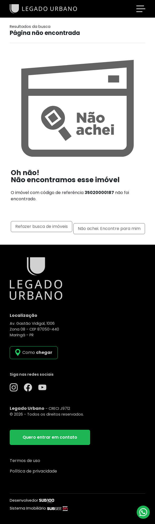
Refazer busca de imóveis (41, 226)
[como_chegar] (34, 352)
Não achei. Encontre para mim (109, 229)
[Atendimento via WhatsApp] (143, 512)
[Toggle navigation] (140, 9)
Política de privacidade (33, 471)
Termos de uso (25, 461)
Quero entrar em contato (50, 437)
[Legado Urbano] (43, 9)
